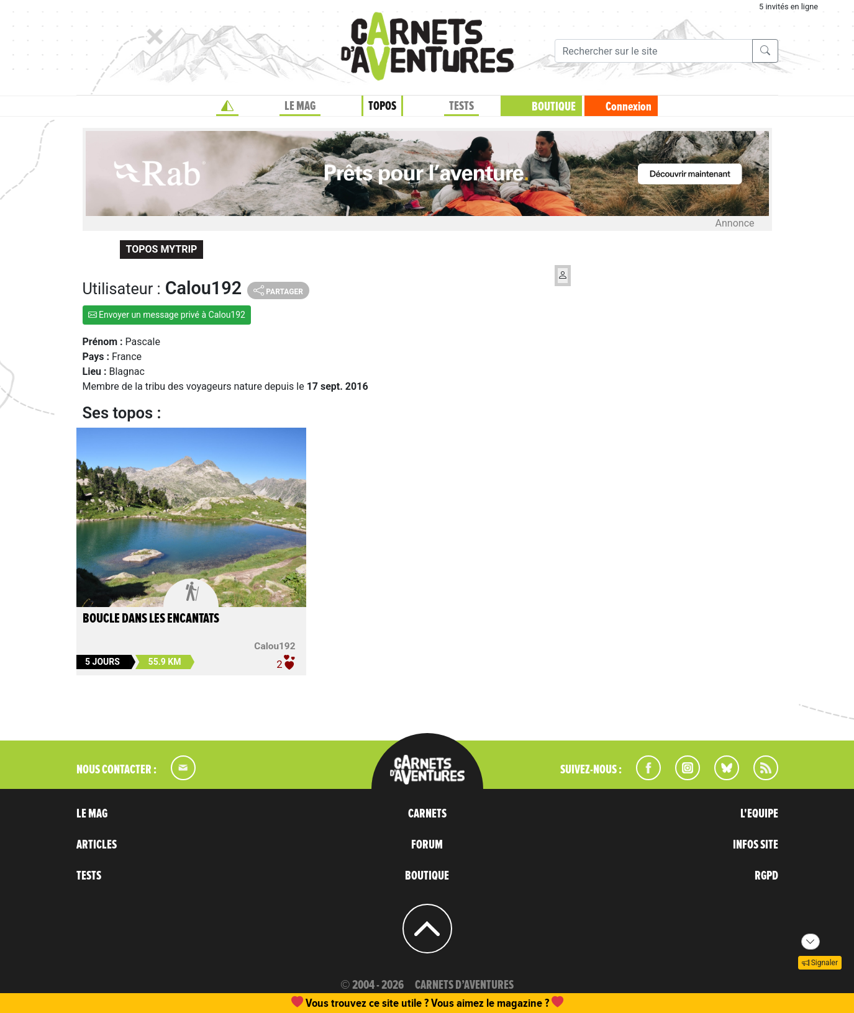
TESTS (461, 106)
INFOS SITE (755, 845)
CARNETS (427, 814)
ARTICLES (96, 845)
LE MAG (300, 106)
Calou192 (274, 646)
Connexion (629, 107)
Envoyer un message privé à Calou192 (166, 315)
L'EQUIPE (759, 814)
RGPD (766, 876)
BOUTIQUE (554, 107)
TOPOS (382, 106)
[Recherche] (654, 51)
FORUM (427, 845)
